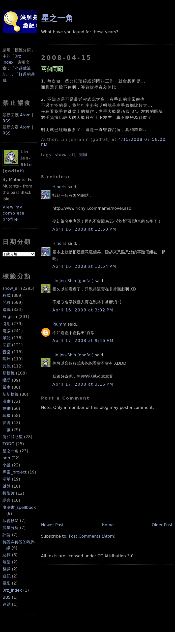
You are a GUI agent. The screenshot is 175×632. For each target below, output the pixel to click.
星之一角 (11, 451)
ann (6, 458)
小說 (7, 465)
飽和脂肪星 (13, 436)
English (10, 316)
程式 (7, 295)
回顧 (7, 345)
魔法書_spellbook (19, 507)
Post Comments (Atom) (92, 536)
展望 (7, 562)
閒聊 (7, 302)
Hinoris (59, 187)
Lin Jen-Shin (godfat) (73, 280)
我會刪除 (11, 520)
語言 (7, 500)
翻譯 (7, 569)
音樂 (7, 352)
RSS (6, 121)
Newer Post (52, 524)
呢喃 (7, 359)
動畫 (7, 408)
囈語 (7, 380)
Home (108, 524)
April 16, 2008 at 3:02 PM (82, 310)
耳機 (7, 415)
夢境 (7, 422)
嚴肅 (7, 387)
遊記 (7, 576)
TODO (8, 443)
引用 (7, 323)
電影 (7, 583)
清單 (7, 479)
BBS (7, 597)
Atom (25, 115)
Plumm (59, 324)
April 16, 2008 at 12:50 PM (84, 229)
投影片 (9, 493)
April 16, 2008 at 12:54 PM (84, 266)
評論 (7, 534)
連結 (7, 604)
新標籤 (9, 373)
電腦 (7, 330)
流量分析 (11, 527)
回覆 (7, 429)
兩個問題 (52, 69)
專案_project (15, 472)
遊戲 (7, 309)
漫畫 (7, 401)
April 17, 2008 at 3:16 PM (82, 384)
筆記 (7, 337)
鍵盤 (7, 486)
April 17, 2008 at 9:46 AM (83, 340)
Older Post (162, 524)
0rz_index (12, 590)
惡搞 (7, 554)
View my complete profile (14, 213)
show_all (11, 288)
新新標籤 (11, 394)
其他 (7, 366)
